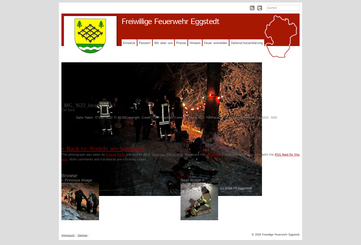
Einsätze (129, 43)
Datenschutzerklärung (247, 43)
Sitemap (82, 235)
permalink (213, 154)
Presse (181, 43)
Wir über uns (163, 43)
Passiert (145, 43)
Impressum (68, 235)
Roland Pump (115, 154)
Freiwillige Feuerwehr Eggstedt (170, 22)
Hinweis (195, 43)
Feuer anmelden (215, 43)
